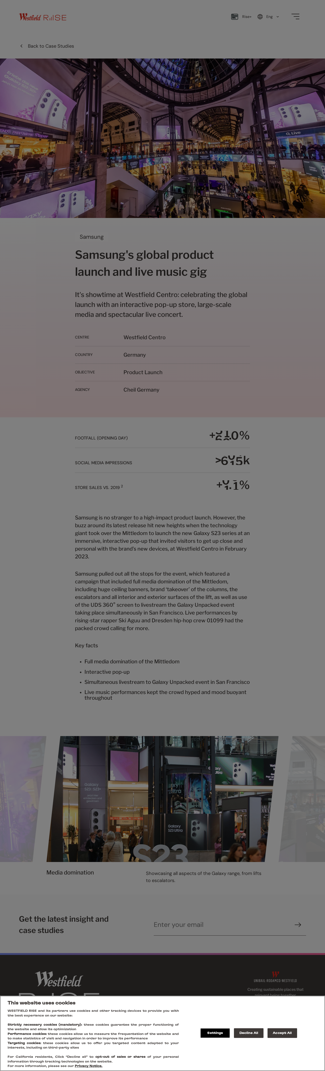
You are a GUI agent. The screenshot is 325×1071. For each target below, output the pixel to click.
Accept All (282, 1032)
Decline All (248, 1032)
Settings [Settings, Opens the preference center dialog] (215, 1032)
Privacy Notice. (88, 1066)
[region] (162, 1033)
